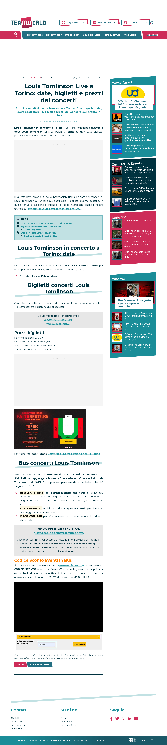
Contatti (15, 718)
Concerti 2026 (35, 35)
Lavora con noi (18, 725)
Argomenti (73, 22)
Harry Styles (112, 35)
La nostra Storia (69, 725)
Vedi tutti (152, 35)
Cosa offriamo (104, 22)
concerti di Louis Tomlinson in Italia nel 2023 (55, 208)
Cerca (154, 22)
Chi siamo (65, 718)
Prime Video (129, 35)
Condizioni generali (19, 740)
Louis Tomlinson (92, 35)
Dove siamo (17, 721)
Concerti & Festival (32, 78)
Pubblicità (16, 729)
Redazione (66, 721)
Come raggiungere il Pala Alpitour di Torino (75, 453)
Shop (135, 22)
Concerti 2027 (54, 35)
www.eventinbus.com (72, 565)
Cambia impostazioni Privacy (59, 740)
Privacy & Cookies (37, 740)
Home (20, 78)
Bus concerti (72, 35)
